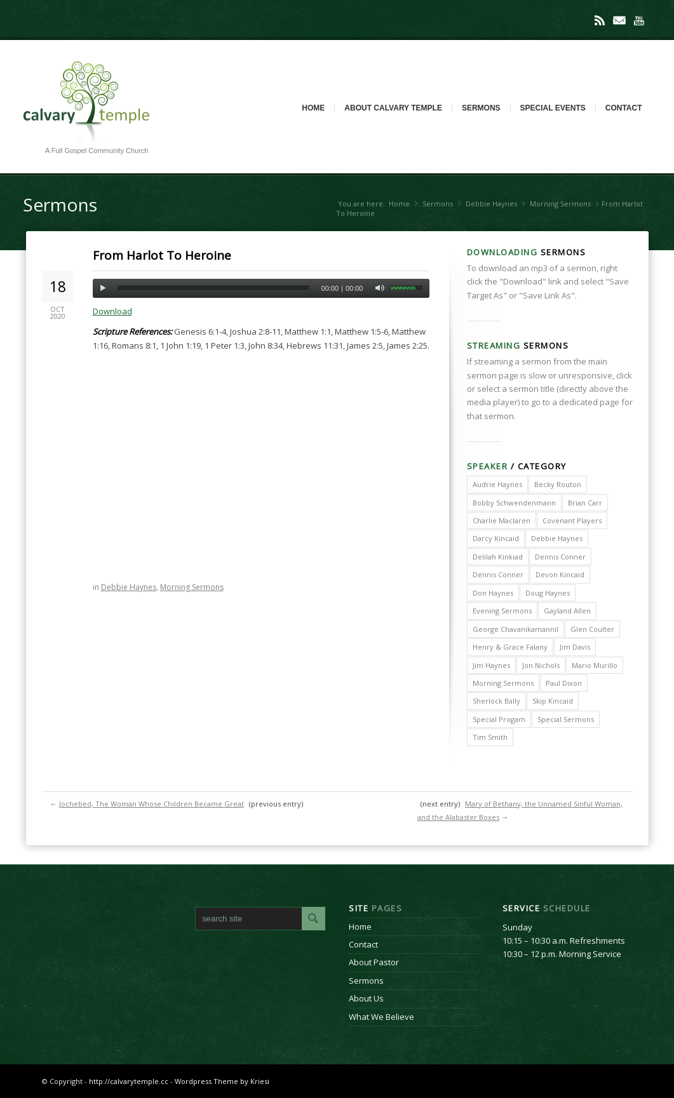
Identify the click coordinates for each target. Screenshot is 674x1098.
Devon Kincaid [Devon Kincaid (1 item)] (560, 574)
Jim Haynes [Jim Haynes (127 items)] (491, 665)
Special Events (553, 108)
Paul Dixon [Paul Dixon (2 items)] (564, 683)
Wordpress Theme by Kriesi (222, 1081)
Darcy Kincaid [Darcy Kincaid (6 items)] (496, 538)
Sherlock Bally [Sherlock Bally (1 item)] (496, 701)
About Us (366, 998)
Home (313, 108)
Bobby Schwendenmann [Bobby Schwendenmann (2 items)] (514, 502)
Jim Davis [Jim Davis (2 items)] (575, 647)
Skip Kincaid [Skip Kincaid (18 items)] (552, 701)
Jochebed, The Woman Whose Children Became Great (151, 803)
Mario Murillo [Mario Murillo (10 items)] (594, 665)
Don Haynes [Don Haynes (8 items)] (493, 593)
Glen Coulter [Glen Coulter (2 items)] (592, 629)
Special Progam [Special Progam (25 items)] (499, 719)
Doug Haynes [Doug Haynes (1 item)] (547, 593)
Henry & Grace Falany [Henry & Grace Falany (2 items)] (510, 647)
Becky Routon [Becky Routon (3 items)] (557, 484)
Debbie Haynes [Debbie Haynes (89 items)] (557, 538)
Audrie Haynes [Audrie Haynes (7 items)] (497, 484)
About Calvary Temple (393, 108)
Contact (623, 108)
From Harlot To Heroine (162, 255)
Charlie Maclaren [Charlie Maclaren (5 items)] (501, 520)
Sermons (481, 108)
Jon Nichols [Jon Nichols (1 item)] (541, 665)
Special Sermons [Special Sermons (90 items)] (565, 719)
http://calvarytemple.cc (128, 1081)
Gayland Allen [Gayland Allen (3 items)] (567, 610)
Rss (599, 20)
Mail (619, 20)
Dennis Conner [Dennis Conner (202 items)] (560, 556)
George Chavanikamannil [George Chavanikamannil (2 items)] (515, 629)
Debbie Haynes (491, 203)
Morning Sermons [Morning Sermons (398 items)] (503, 683)
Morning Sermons (560, 203)
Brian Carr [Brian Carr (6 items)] (585, 502)
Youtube (639, 20)
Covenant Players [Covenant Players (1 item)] (572, 520)
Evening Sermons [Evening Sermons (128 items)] (502, 610)
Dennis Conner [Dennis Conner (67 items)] (498, 574)
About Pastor (374, 962)
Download (112, 311)
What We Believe (381, 1016)
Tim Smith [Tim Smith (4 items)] (490, 737)
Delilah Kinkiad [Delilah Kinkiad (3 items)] (498, 556)
